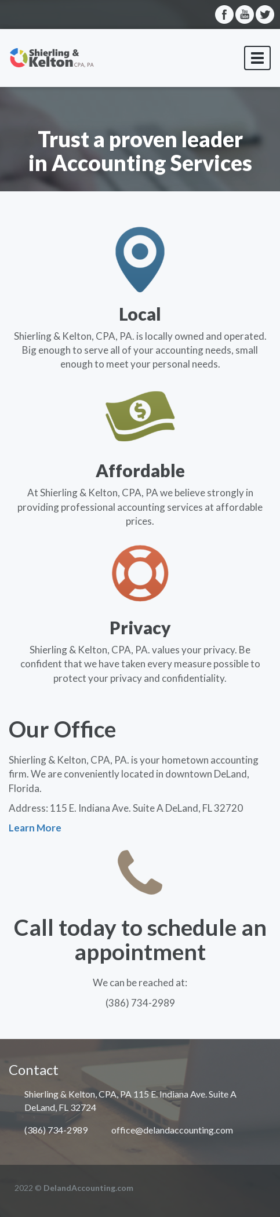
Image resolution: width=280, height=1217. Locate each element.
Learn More (35, 828)
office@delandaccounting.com (172, 1129)
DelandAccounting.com (88, 1188)
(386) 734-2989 (56, 1129)
